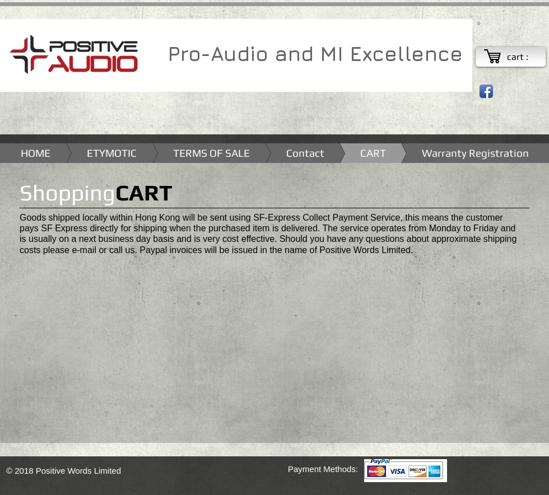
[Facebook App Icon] (486, 91)
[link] (524, 57)
